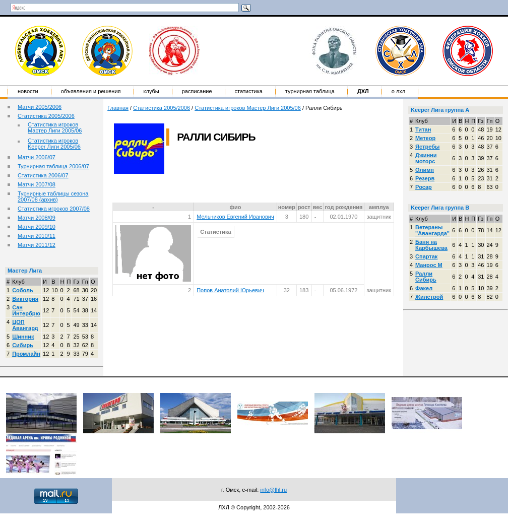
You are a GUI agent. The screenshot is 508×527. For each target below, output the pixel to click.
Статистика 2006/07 (43, 175)
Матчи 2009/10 (36, 227)
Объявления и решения (91, 91)
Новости (28, 91)
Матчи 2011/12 (36, 245)
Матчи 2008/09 (36, 218)
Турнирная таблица (310, 91)
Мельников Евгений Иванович (235, 217)
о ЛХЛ (399, 91)
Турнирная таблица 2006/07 (53, 166)
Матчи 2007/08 (36, 184)
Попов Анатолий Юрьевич (230, 290)
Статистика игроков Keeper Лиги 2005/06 (54, 144)
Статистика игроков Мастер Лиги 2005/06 (55, 127)
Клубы (151, 91)
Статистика (249, 91)
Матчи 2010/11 (36, 236)
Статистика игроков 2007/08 (54, 209)
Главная (118, 108)
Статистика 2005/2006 (46, 116)
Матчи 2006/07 (36, 157)
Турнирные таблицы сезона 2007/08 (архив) (53, 196)
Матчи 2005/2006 (39, 107)
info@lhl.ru (273, 490)
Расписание (197, 91)
